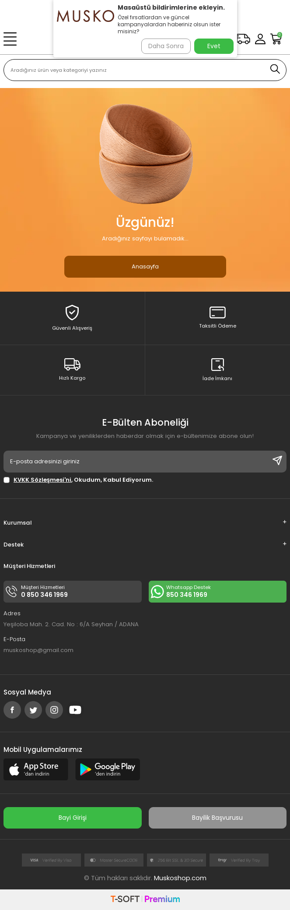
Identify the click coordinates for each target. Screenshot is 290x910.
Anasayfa (145, 266)
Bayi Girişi (73, 817)
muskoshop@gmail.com (38, 650)
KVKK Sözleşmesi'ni (42, 480)
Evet (213, 46)
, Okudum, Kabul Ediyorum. (78, 479)
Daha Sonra (166, 46)
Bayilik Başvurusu (217, 817)
